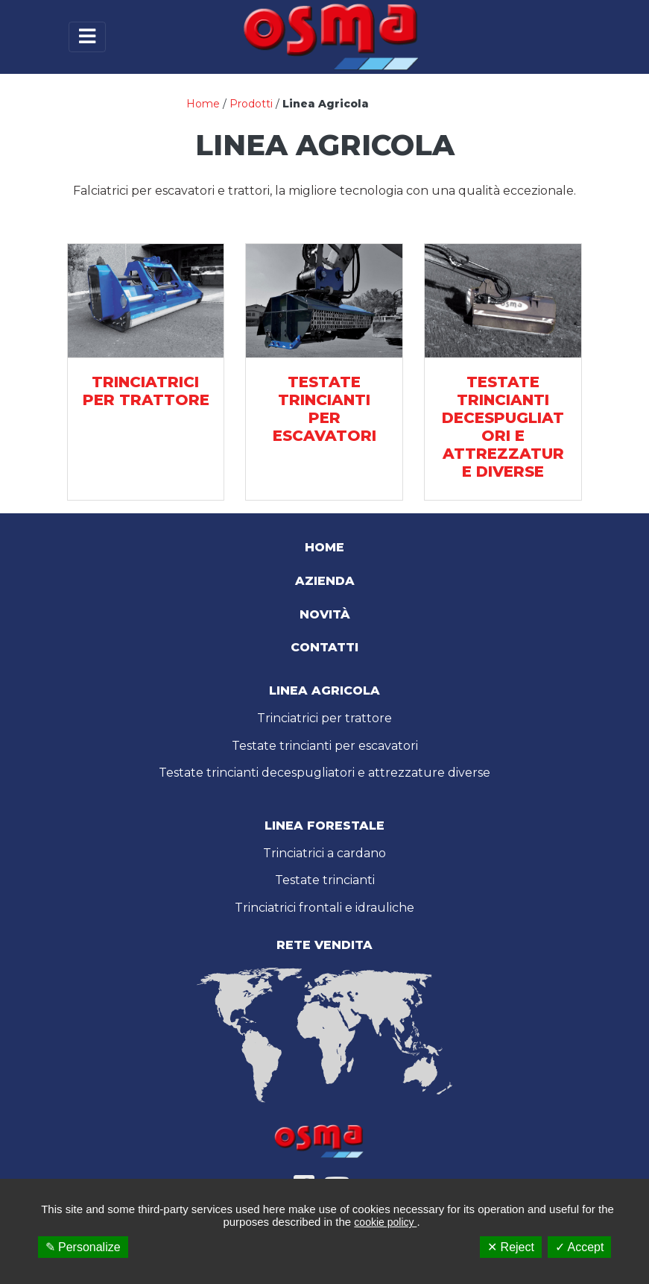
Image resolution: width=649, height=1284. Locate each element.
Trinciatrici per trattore (324, 718)
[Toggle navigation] (87, 37)
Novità (325, 614)
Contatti (324, 647)
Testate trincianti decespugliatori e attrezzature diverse (324, 772)
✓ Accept (579, 1247)
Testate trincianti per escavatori (325, 746)
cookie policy (385, 1222)
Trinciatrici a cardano (324, 853)
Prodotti (251, 103)
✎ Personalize (83, 1247)
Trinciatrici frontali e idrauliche (324, 908)
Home (203, 103)
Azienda (325, 581)
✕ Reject (510, 1247)
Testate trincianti (325, 880)
